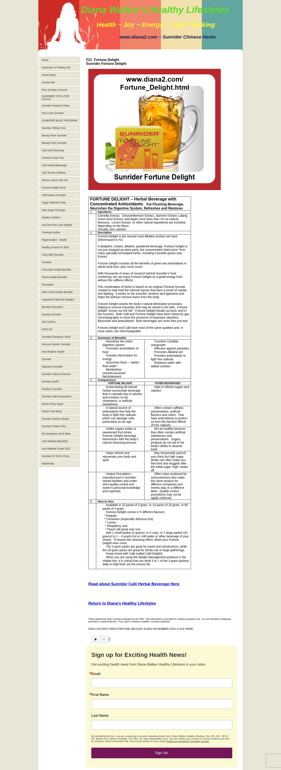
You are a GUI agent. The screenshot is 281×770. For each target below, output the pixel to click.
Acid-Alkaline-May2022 (55, 441)
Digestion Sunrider (52, 366)
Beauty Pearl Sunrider (54, 135)
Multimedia (48, 463)
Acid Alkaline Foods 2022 (56, 448)
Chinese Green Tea (53, 157)
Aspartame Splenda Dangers (58, 299)
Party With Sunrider (53, 254)
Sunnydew (48, 284)
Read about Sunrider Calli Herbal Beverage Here (134, 584)
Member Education (52, 307)
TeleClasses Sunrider (54, 195)
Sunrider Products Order (55, 105)
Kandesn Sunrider (52, 389)
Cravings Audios (51, 232)
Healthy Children (51, 217)
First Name (100, 694)
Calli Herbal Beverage (54, 165)
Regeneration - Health (54, 239)
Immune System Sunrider (56, 344)
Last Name (100, 715)
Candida (46, 262)
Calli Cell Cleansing (53, 150)
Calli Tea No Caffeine (54, 172)
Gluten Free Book (52, 411)
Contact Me (48, 82)
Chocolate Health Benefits (56, 269)
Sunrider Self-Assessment (56, 396)
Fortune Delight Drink (54, 187)
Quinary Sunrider (51, 314)
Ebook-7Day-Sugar (52, 403)
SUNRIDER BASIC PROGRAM (59, 120)
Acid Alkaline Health (53, 351)
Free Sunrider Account (54, 89)
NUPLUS (47, 329)
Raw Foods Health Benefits (57, 292)
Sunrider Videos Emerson (56, 374)
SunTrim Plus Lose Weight (57, 225)
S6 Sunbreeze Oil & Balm (56, 433)
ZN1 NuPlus (49, 321)
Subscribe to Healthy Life (56, 67)
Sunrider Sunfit (50, 381)
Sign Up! (161, 753)
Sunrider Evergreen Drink (56, 336)
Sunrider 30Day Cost (53, 128)
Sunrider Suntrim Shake (55, 418)
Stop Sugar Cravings (53, 210)
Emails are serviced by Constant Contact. (187, 741)
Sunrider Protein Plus (54, 426)
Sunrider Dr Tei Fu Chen (55, 456)
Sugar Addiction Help (54, 202)
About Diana (49, 75)
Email (95, 674)
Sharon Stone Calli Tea (55, 180)
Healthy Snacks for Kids (55, 247)
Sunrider (46, 359)
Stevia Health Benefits (54, 277)
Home (45, 60)
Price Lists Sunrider (53, 113)
